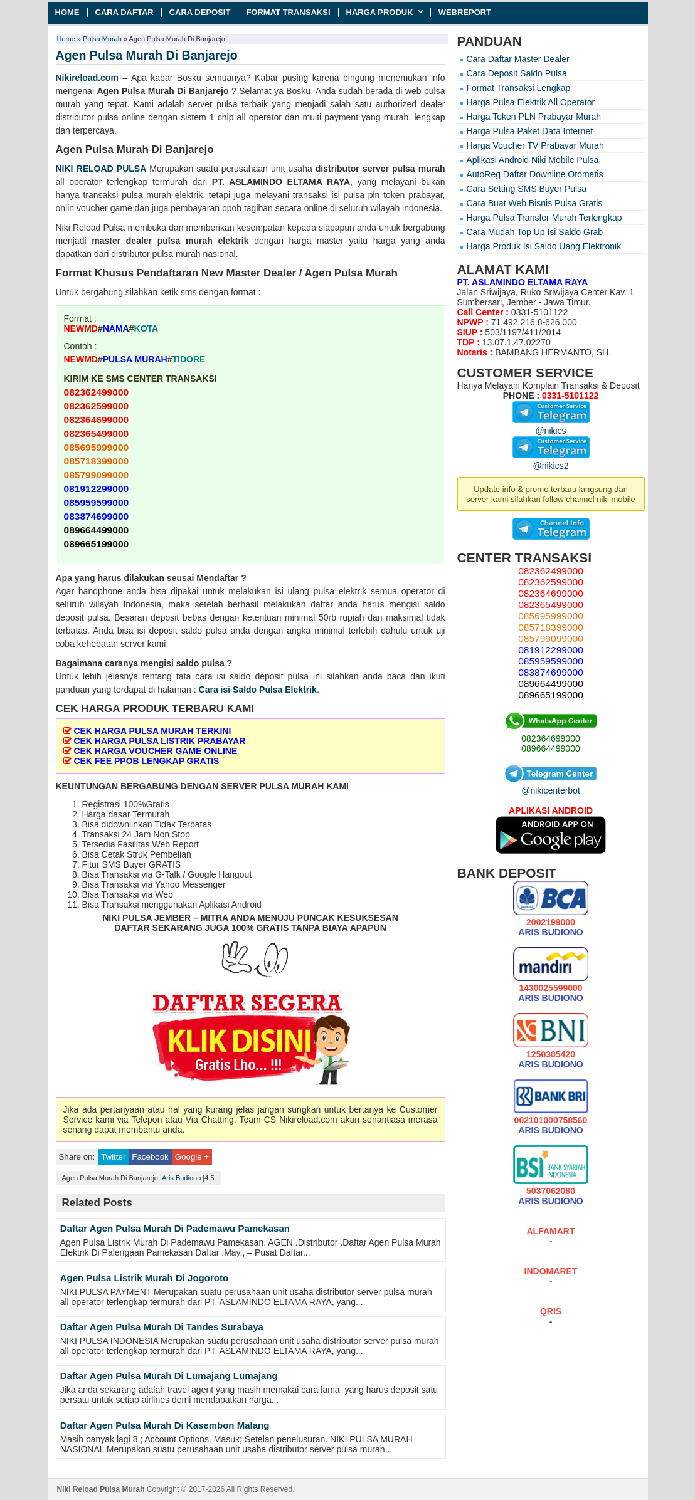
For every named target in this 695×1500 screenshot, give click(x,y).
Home (67, 12)
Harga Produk (379, 12)
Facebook (150, 1157)
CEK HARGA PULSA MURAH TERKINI (152, 731)
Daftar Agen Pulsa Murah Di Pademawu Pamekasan (175, 1228)
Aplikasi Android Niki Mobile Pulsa (533, 160)
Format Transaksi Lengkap (519, 88)
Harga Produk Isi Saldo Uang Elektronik (544, 246)
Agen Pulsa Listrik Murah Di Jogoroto (144, 1277)
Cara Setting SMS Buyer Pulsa (526, 189)
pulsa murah (418, 169)
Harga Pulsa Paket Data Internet (530, 131)
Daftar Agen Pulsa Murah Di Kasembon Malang (165, 1425)
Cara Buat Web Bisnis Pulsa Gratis (535, 203)
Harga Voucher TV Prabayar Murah (535, 145)
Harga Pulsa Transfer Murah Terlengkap (544, 217)
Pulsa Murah (102, 39)
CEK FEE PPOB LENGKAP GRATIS (146, 761)
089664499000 (550, 748)
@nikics (551, 426)
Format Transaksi (288, 12)
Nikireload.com (87, 78)
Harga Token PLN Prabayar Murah (534, 117)
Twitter (113, 1157)
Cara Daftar (124, 12)
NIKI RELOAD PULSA (101, 169)
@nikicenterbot (551, 785)
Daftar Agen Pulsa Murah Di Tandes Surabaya (161, 1326)
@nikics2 (551, 461)
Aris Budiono (181, 1178)
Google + (192, 1157)
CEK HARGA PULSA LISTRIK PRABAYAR (159, 741)
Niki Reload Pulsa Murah (101, 1489)
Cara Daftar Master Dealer (518, 59)
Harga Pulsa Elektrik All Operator (531, 102)
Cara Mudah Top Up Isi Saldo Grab (535, 232)
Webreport (465, 12)
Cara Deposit (200, 12)
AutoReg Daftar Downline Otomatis (535, 174)
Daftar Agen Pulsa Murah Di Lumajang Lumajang (169, 1375)
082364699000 (550, 738)
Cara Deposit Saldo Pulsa (517, 73)
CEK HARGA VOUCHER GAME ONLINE (155, 751)
